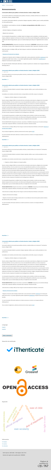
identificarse (42, 59)
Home (3, 5)
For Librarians (5, 446)
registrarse (42, 57)
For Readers (4, 441)
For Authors (4, 444)
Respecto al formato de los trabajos (11, 54)
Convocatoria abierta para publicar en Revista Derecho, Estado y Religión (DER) (21, 70)
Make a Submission (7, 335)
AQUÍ (33, 131)
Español (4, 329)
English (4, 327)
